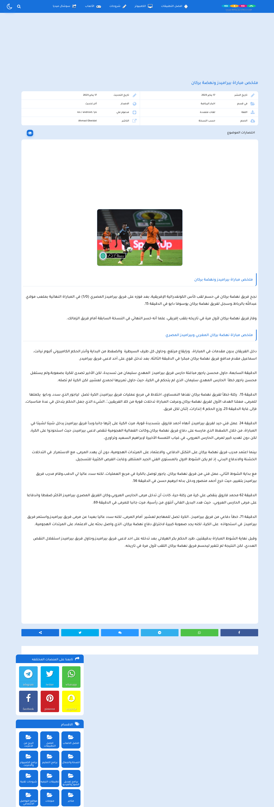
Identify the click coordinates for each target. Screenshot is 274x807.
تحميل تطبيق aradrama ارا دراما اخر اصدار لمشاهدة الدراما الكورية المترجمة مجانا (50, 319)
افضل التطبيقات (174, 6)
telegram (26, 119)
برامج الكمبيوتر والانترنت (27, 194)
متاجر (70, 231)
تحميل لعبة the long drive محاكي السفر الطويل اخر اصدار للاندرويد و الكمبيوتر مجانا (51, 276)
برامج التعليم (48, 193)
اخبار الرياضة (220, 115)
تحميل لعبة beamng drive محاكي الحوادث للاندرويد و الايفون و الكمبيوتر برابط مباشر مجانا (49, 297)
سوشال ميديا (64, 6)
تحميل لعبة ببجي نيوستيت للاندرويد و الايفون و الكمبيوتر (49, 404)
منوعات (48, 231)
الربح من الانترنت (27, 173)
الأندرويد (68, 254)
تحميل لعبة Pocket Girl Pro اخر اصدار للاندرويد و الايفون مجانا (53, 340)
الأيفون (44, 254)
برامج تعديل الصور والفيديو (70, 213)
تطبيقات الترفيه (48, 212)
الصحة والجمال (70, 193)
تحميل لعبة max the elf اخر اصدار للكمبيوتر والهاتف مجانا (49, 329)
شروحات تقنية (27, 212)
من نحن (81, 771)
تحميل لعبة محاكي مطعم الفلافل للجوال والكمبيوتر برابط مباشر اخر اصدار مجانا (50, 287)
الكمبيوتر (144, 6)
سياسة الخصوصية (147, 771)
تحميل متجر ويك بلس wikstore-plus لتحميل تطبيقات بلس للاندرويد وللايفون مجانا (49, 308)
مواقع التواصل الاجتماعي (27, 233)
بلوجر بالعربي (137, 795)
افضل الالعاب (70, 173)
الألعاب (93, 6)
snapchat (70, 144)
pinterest (48, 144)
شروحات (117, 6)
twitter (48, 119)
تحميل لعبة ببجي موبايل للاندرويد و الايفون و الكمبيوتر (50, 393)
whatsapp (70, 119)
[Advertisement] (137, 51)
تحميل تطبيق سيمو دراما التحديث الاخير (53, 378)
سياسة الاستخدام (111, 771)
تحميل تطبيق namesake (62, 385)
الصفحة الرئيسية (182, 771)
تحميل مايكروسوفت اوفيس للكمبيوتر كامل (50, 413)
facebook (26, 144)
